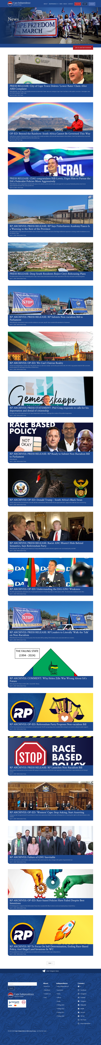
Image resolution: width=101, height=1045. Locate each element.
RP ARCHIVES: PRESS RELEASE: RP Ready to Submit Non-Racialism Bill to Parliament (50, 455)
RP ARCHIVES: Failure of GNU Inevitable (32, 857)
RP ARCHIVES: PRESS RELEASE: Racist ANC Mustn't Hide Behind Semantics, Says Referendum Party (46, 544)
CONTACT (70, 4)
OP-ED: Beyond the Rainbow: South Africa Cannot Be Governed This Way (50, 133)
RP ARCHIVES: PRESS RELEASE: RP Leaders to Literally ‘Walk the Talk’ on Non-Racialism (49, 634)
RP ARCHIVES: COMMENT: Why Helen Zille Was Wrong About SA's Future (48, 680)
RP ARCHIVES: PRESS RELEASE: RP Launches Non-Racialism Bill (46, 767)
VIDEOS (65, 4)
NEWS (60, 4)
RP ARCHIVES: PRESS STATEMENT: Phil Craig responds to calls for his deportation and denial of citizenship (49, 409)
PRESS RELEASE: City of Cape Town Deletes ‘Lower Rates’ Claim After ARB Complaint (48, 87)
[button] (53, 4)
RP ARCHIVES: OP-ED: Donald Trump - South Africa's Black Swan (46, 499)
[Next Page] (51, 963)
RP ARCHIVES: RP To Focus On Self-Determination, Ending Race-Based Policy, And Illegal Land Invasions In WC (49, 948)
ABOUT (46, 4)
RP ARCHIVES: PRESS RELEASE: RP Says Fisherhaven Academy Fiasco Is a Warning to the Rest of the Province (50, 227)
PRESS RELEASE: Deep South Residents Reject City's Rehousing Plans (48, 273)
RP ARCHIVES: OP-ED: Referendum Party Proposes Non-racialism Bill (48, 724)
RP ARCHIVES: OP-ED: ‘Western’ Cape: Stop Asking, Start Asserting (47, 812)
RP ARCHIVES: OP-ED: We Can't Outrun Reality (36, 363)
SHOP (84, 4)
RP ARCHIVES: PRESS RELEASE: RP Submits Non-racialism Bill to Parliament (46, 318)
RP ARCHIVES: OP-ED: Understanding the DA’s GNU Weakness (45, 589)
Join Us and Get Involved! (83, 47)
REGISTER (77, 4)
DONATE (92, 4)
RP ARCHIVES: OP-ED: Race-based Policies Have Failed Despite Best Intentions (47, 902)
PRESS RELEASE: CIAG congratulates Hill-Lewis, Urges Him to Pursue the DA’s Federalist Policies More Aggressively (50, 180)
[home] (19, 3)
